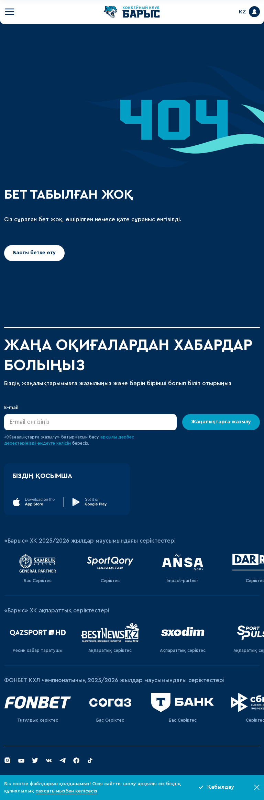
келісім (63, 443)
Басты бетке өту (34, 252)
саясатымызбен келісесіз (66, 790)
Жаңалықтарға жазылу (221, 421)
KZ (242, 11)
